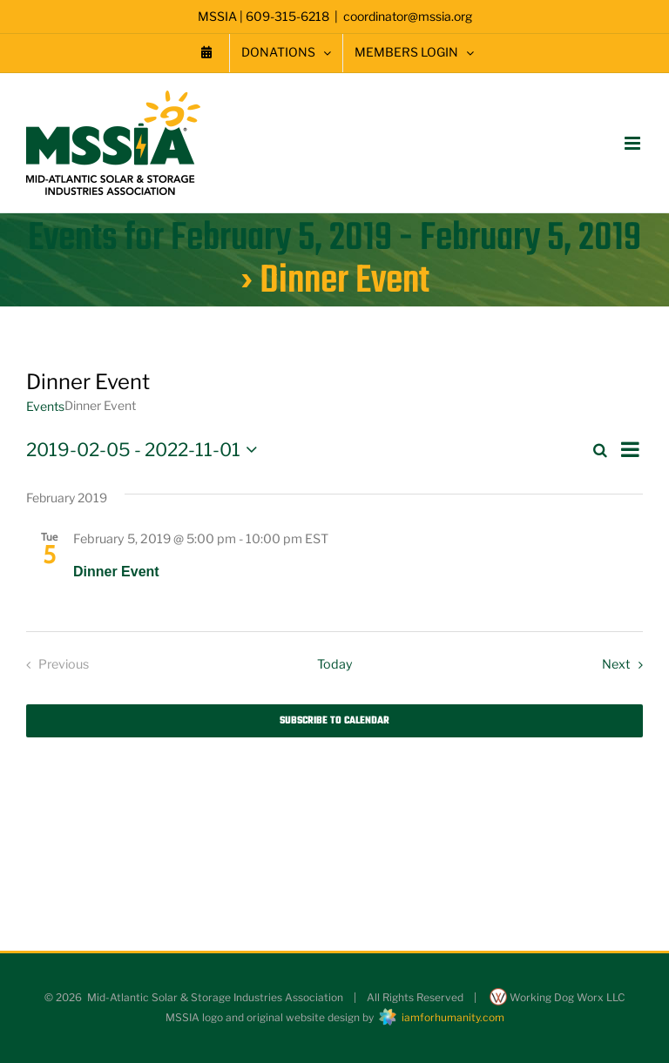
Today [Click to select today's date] (335, 664)
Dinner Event (116, 571)
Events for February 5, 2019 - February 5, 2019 (334, 238)
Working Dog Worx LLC (557, 997)
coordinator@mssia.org (407, 16)
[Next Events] (626, 664)
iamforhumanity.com (440, 1017)
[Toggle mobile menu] (634, 143)
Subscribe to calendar (334, 721)
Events (45, 406)
